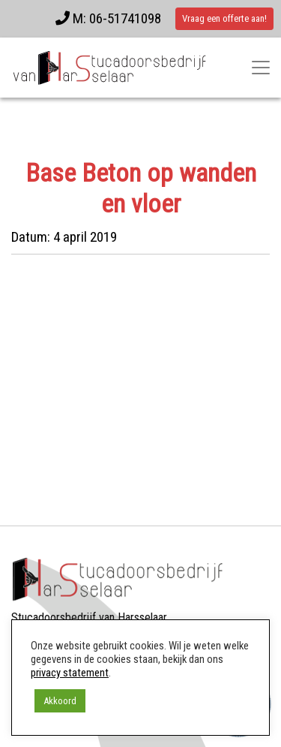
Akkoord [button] (59, 700)
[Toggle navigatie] (261, 67)
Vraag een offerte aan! (224, 18)
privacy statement (70, 672)
